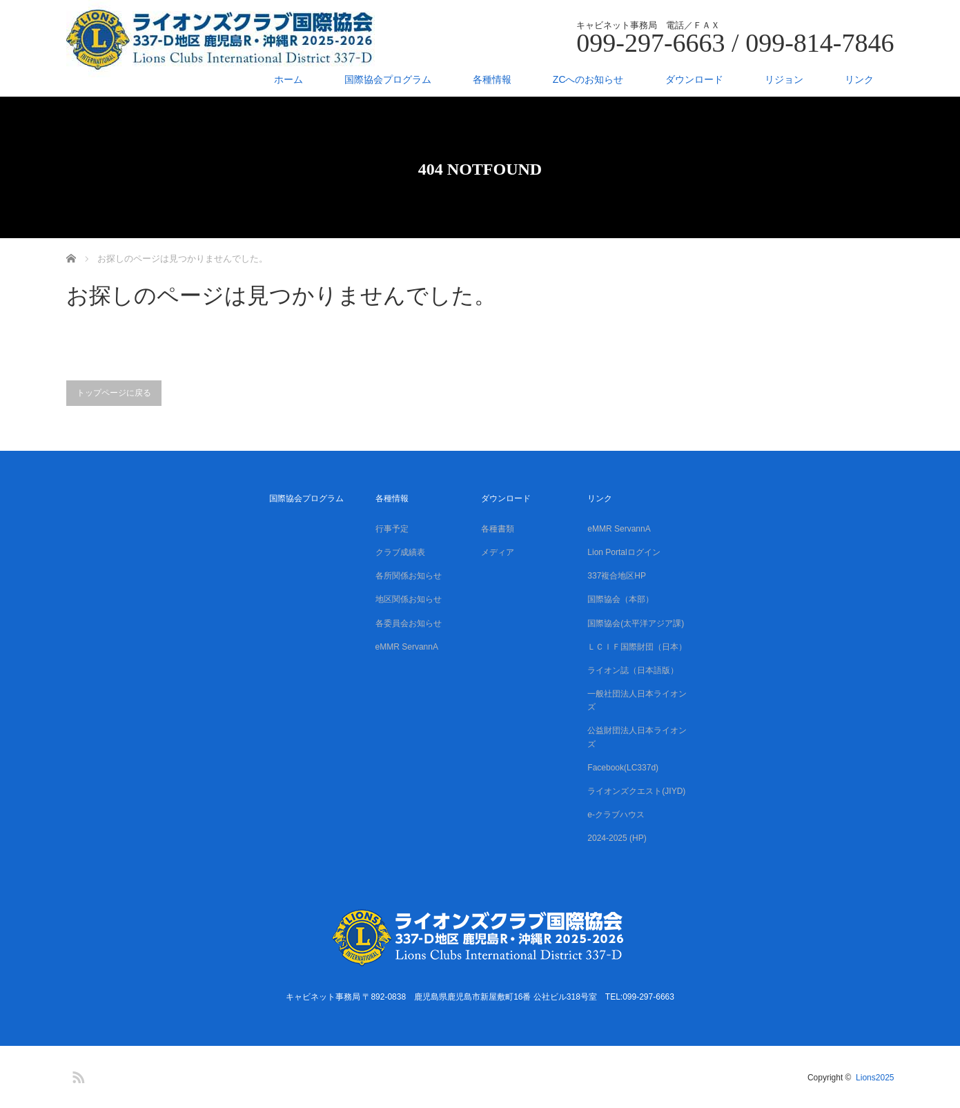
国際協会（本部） (620, 599)
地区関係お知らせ (408, 599)
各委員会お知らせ (408, 623)
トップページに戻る (114, 393)
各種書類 (497, 529)
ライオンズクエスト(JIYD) (636, 791)
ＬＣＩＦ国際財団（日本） (637, 647)
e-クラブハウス (616, 814)
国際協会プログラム (387, 79)
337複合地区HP (616, 576)
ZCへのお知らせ (588, 79)
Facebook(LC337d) (622, 767)
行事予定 (392, 529)
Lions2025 (875, 1077)
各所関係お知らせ (408, 576)
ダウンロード (694, 79)
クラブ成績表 (400, 552)
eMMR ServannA (406, 647)
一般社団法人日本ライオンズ (637, 700)
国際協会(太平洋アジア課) (635, 623)
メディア (497, 552)
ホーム (288, 79)
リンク (859, 79)
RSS (76, 1075)
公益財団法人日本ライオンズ (637, 737)
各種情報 (492, 79)
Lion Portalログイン (623, 552)
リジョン (784, 79)
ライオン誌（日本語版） (632, 670)
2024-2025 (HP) (616, 838)
